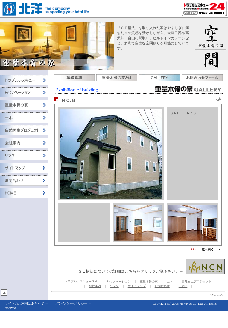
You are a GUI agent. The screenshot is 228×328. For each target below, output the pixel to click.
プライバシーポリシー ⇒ (73, 303)
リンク (114, 286)
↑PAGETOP (216, 294)
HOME (183, 286)
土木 (170, 281)
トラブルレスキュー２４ (81, 281)
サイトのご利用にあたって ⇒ (26, 303)
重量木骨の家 (149, 281)
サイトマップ (137, 286)
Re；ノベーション (119, 281)
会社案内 (95, 286)
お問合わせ (162, 286)
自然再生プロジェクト (197, 281)
